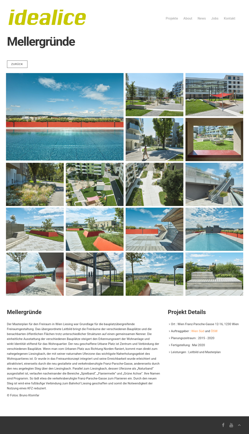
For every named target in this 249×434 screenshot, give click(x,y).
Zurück (17, 64)
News (202, 18)
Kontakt (229, 18)
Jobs (214, 18)
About (187, 18)
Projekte (172, 18)
